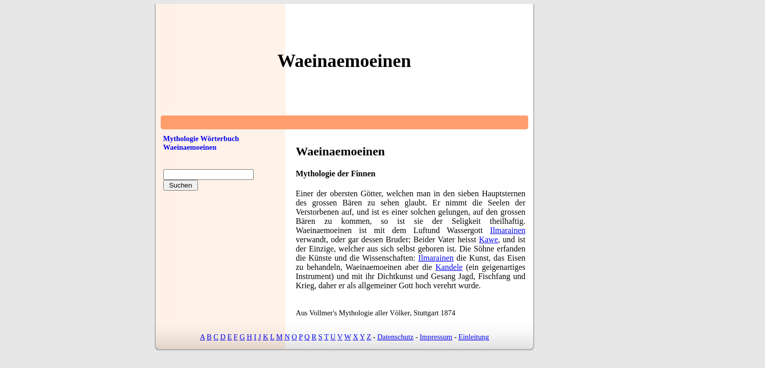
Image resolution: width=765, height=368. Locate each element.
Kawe (488, 239)
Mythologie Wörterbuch (201, 138)
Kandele (448, 267)
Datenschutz (395, 337)
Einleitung (473, 337)
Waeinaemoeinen (190, 147)
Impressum (435, 337)
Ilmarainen (507, 230)
